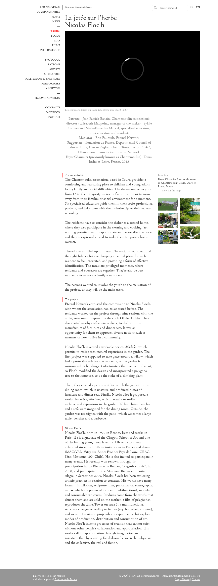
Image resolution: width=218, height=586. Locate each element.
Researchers (50, 83)
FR (192, 7)
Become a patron (47, 98)
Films (56, 45)
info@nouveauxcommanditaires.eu (181, 576)
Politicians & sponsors (42, 79)
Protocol (52, 60)
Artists (54, 69)
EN (198, 7)
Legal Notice (182, 579)
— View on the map (169, 190)
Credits (196, 579)
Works (55, 31)
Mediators (52, 74)
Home (56, 17)
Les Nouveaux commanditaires (49, 9)
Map (57, 40)
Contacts (52, 107)
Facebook (53, 112)
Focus (55, 36)
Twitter (54, 117)
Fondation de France (66, 579)
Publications (50, 50)
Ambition (53, 88)
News (56, 21)
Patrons (54, 64)
